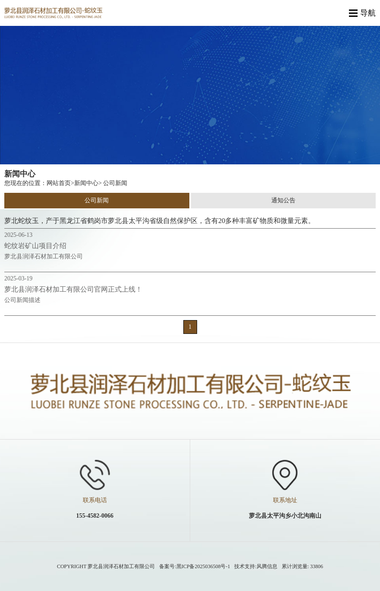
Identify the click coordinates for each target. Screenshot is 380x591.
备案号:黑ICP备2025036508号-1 (194, 566)
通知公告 (283, 200)
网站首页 (59, 183)
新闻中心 (86, 183)
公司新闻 (97, 200)
